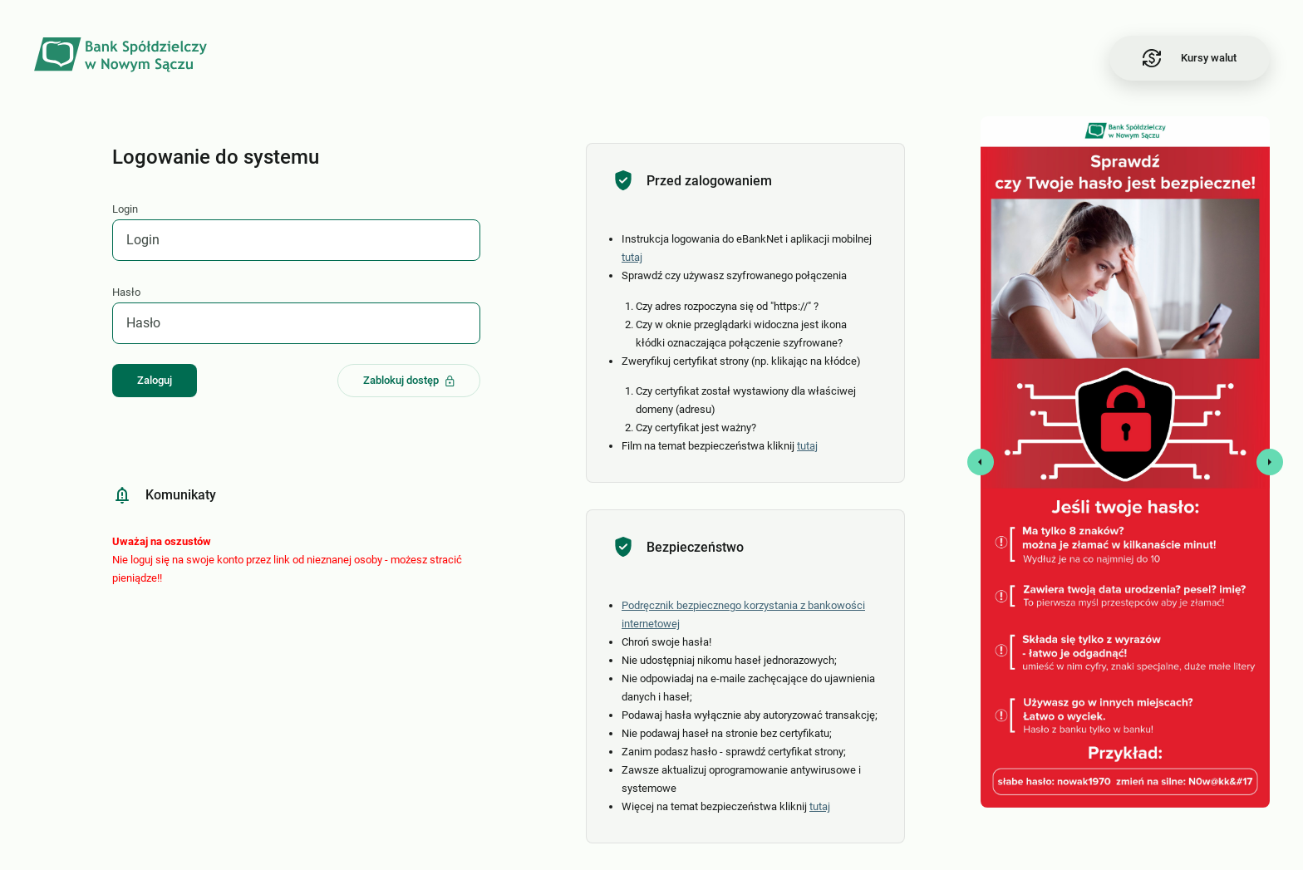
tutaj (632, 257)
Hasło (126, 292)
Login (125, 209)
